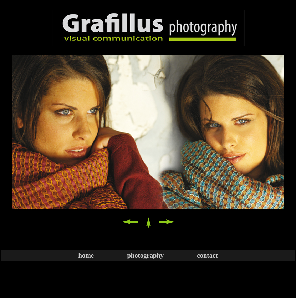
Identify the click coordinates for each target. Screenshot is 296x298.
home (86, 255)
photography (145, 255)
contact (207, 255)
